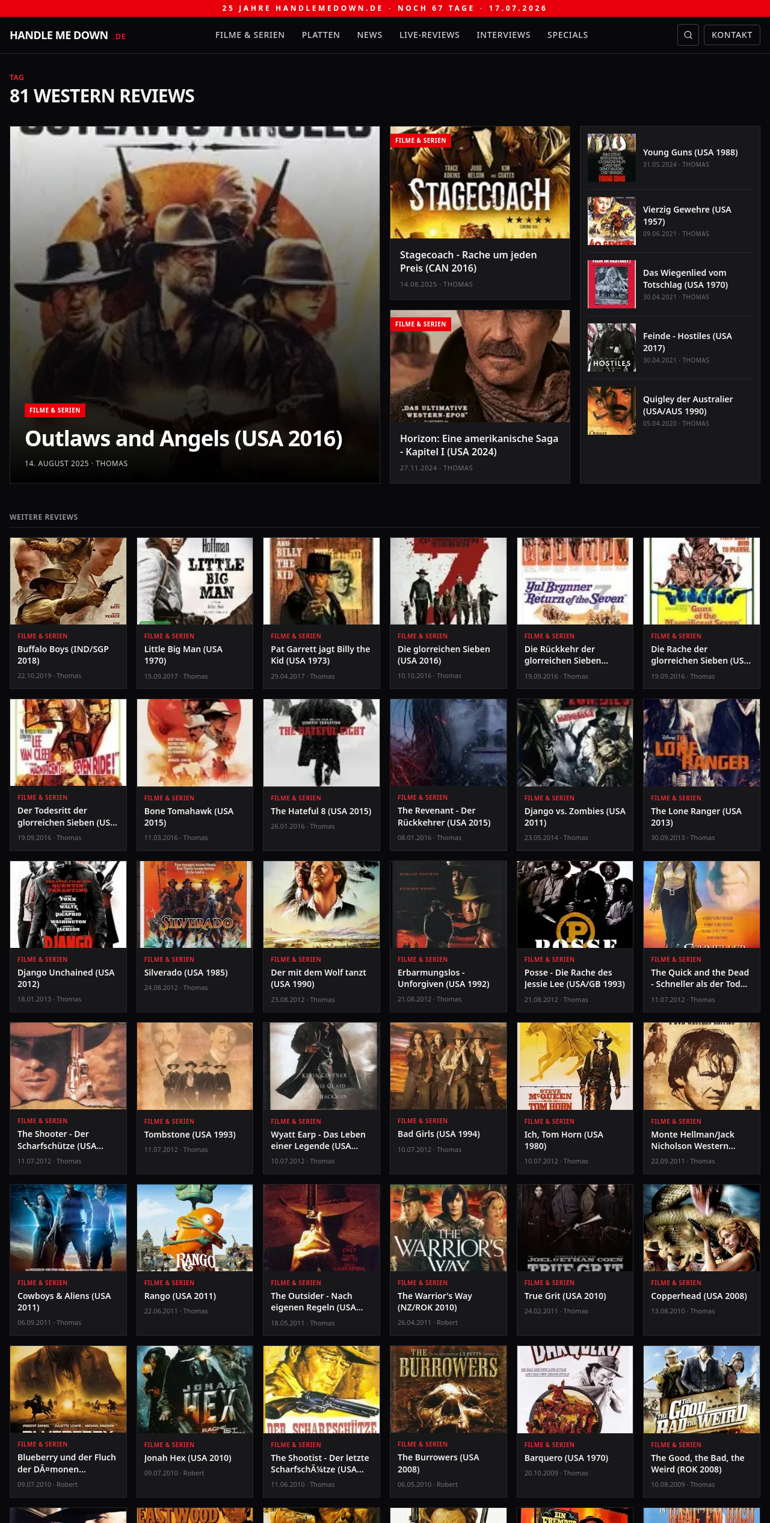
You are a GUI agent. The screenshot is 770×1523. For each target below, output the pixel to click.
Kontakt (732, 34)
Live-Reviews (429, 34)
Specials (567, 34)
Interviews (504, 34)
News (370, 34)
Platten (321, 34)
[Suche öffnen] (688, 35)
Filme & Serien (250, 34)
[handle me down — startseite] (68, 34)
